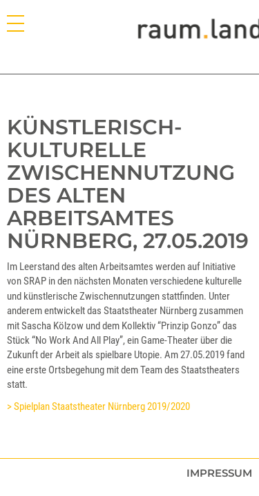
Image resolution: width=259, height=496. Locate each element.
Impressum (219, 472)
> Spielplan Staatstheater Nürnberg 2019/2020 (98, 406)
